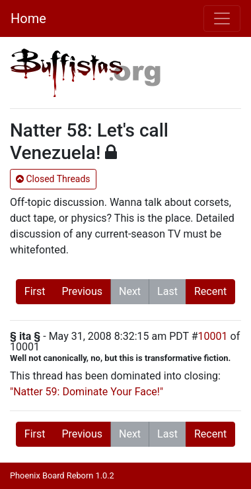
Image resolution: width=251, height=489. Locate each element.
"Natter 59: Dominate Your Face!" (86, 391)
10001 (213, 336)
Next (130, 291)
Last (167, 291)
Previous (81, 291)
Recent (210, 291)
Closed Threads (53, 179)
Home (28, 18)
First (35, 291)
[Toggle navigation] (221, 18)
